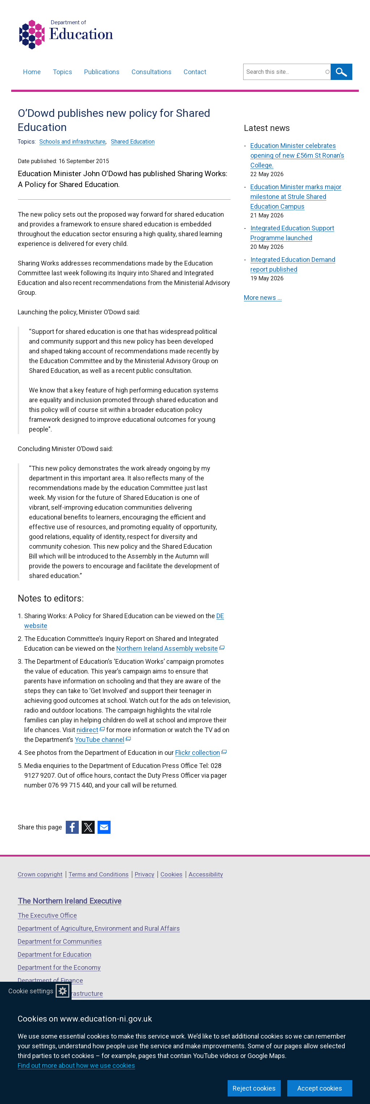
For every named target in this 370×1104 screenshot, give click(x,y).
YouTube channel (103, 739)
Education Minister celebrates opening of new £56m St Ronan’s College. (297, 155)
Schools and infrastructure (72, 141)
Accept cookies (319, 1088)
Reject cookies (254, 1088)
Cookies (171, 874)
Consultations (152, 72)
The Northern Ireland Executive (69, 901)
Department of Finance (50, 980)
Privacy (144, 874)
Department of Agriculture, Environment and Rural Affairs (99, 928)
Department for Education (54, 954)
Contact (195, 72)
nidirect (91, 730)
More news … (263, 297)
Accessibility (206, 874)
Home (32, 72)
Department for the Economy (59, 967)
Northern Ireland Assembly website (170, 648)
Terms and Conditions (99, 874)
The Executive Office (47, 915)
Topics (62, 72)
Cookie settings (30, 991)
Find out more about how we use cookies (76, 1065)
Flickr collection (201, 752)
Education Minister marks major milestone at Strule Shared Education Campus (295, 196)
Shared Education (133, 141)
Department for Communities (60, 941)
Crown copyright (40, 874)
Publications (102, 72)
